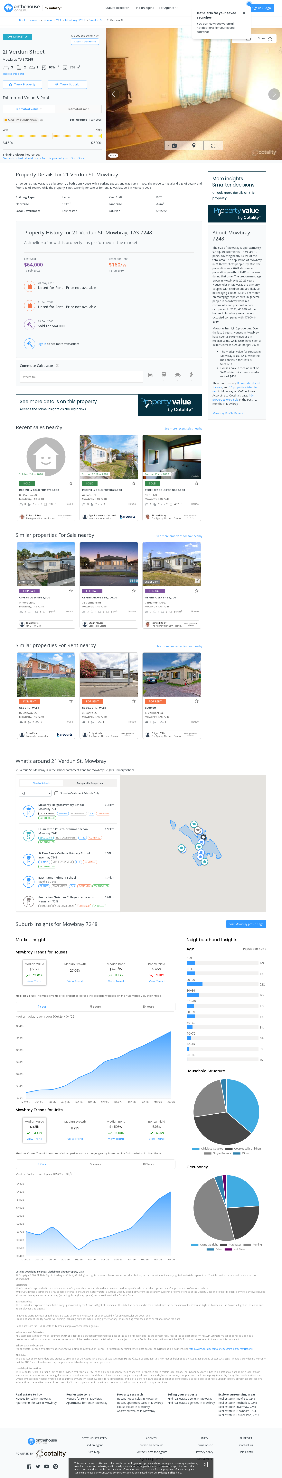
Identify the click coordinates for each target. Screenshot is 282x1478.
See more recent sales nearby (183, 428)
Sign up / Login (261, 8)
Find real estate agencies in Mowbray (191, 1402)
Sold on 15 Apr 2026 (157, 474)
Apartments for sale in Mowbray (36, 1402)
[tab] (42, 1006)
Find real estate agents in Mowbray (190, 1398)
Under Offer (26, 581)
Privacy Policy (166, 1472)
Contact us (246, 1445)
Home (48, 20)
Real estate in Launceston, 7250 (238, 1415)
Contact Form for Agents (151, 1452)
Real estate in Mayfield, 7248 (236, 1398)
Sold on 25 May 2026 (95, 474)
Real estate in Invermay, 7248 (237, 1407)
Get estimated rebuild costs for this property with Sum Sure (43, 158)
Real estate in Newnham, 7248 (237, 1411)
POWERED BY (42, 1453)
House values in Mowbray (133, 1407)
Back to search (29, 20)
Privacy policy (204, 1452)
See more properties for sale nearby (179, 536)
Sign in (42, 344)
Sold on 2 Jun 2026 (31, 474)
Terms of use (204, 1445)
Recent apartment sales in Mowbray (140, 1402)
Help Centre (246, 1452)
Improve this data (13, 73)
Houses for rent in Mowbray (84, 1398)
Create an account (151, 1445)
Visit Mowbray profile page (246, 924)
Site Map (94, 1452)
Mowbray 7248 (75, 20)
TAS (58, 20)
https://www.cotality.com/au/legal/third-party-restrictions (221, 1348)
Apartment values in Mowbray (136, 1411)
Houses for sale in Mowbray (33, 1398)
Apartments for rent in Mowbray (86, 1402)
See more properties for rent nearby (179, 646)
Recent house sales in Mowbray (137, 1398)
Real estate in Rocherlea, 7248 (237, 1402)
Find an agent (94, 1445)
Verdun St (96, 20)
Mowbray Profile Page (227, 413)
